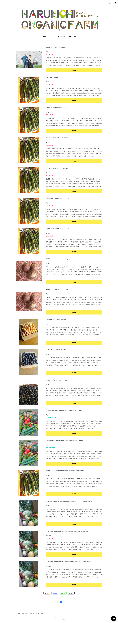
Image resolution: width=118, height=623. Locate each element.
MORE (74, 70)
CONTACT (72, 36)
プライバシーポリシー (22, 613)
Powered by (59, 619)
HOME (44, 36)
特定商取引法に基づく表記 (36, 613)
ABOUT (52, 36)
